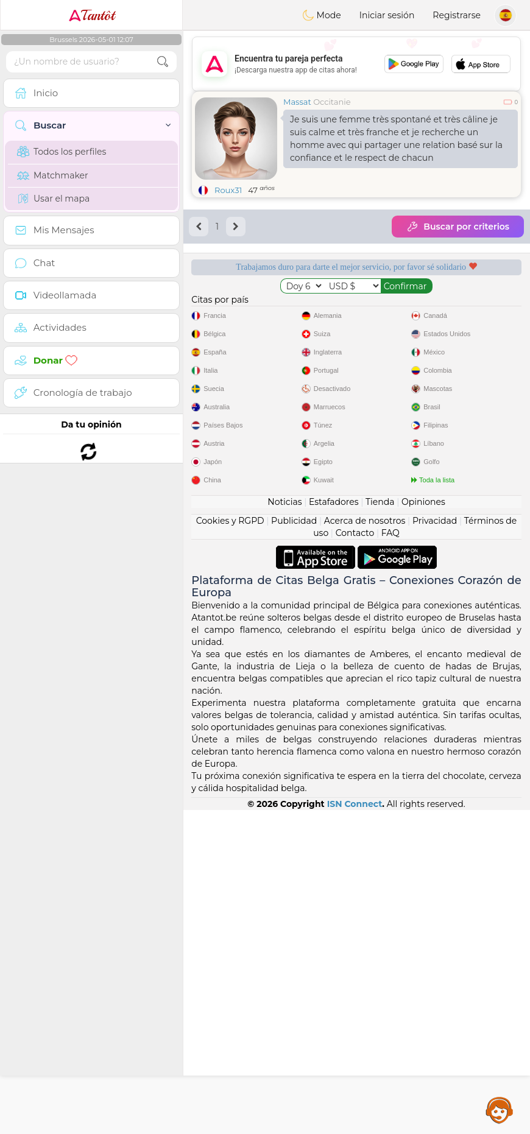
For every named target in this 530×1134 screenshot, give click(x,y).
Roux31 (228, 190)
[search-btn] (163, 61)
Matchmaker (52, 175)
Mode (321, 15)
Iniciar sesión (387, 15)
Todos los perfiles (61, 152)
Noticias (284, 825)
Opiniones (423, 825)
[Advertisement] (356, 64)
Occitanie (332, 102)
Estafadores (334, 825)
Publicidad (294, 844)
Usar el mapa (53, 198)
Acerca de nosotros (365, 844)
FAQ (390, 856)
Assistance (499, 1109)
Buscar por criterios (457, 226)
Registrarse (457, 15)
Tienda (380, 825)
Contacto (355, 856)
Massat (297, 102)
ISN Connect (355, 1127)
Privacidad (434, 844)
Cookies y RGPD (230, 844)
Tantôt (92, 15)
